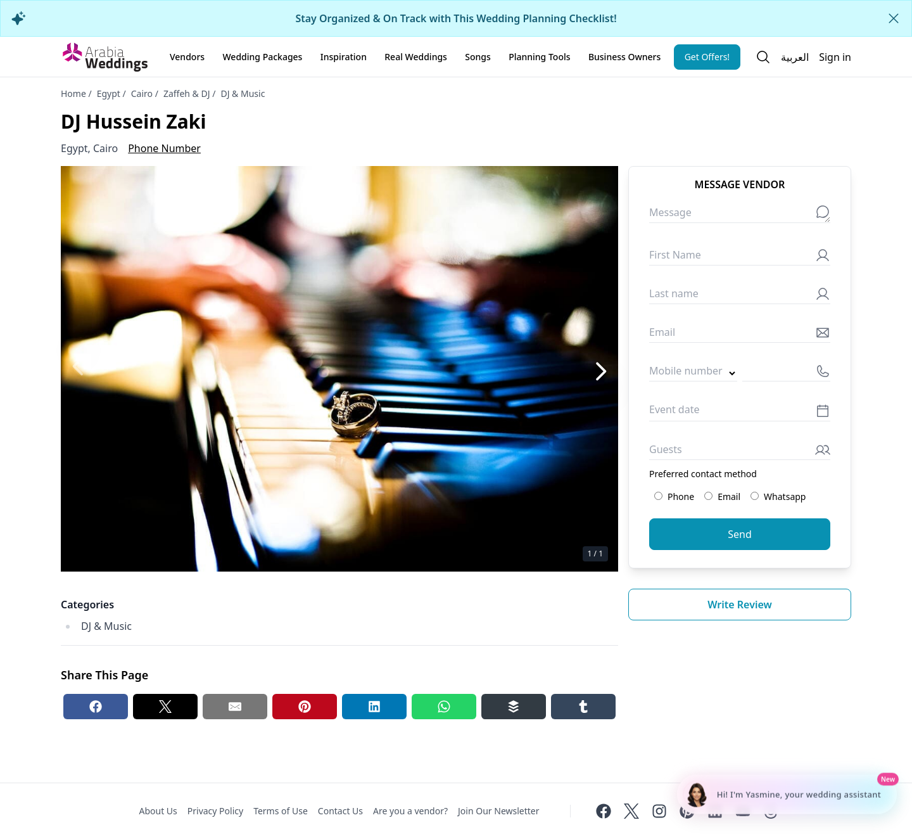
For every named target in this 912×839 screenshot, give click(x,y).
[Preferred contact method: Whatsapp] (754, 496)
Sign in (835, 57)
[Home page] (105, 57)
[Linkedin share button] (374, 706)
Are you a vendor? (410, 811)
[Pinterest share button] (304, 706)
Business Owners (624, 57)
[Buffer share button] (513, 706)
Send (740, 534)
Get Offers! (707, 57)
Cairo (142, 93)
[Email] (739, 335)
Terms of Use (280, 811)
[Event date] (739, 412)
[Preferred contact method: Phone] (658, 496)
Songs (478, 57)
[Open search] (763, 57)
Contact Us (340, 811)
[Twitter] (631, 811)
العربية (795, 57)
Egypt (108, 93)
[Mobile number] (786, 373)
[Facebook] (603, 811)
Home (73, 93)
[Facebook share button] (95, 706)
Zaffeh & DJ (186, 93)
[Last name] (739, 296)
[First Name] (739, 258)
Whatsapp (778, 496)
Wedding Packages (262, 57)
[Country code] (693, 373)
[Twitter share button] (165, 706)
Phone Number (164, 148)
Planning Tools (539, 57)
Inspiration (343, 57)
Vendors (187, 57)
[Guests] (739, 452)
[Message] (739, 215)
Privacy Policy (215, 811)
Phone (674, 496)
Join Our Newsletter (498, 811)
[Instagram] (659, 811)
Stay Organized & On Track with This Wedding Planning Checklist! (455, 18)
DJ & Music (242, 93)
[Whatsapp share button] (444, 706)
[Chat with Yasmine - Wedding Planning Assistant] (787, 794)
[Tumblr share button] (583, 706)
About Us (158, 811)
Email (722, 496)
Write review (739, 605)
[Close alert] (893, 18)
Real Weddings (415, 57)
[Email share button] (235, 706)
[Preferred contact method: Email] (708, 496)
